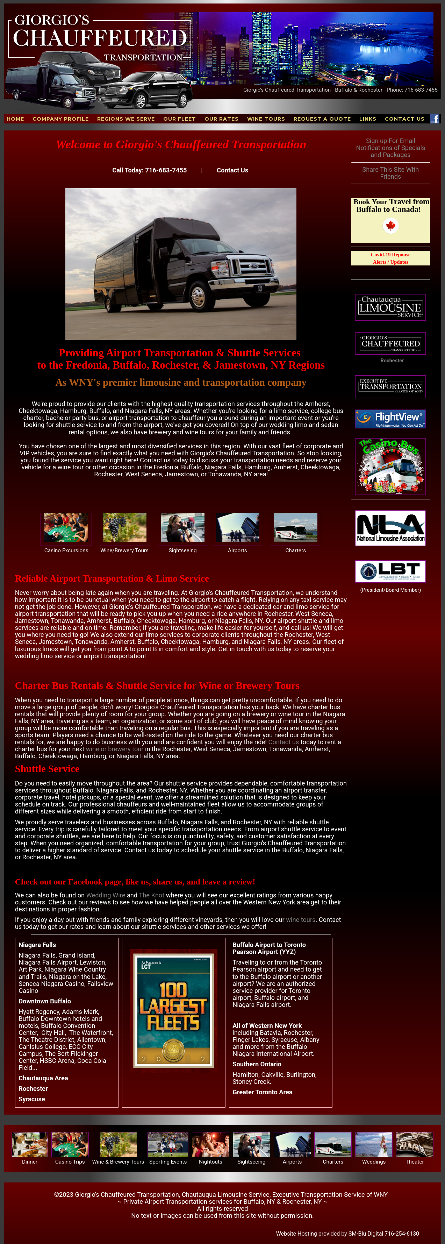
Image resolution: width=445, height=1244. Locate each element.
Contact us (155, 460)
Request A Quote (322, 119)
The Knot (151, 895)
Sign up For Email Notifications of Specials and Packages (390, 147)
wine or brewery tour (115, 749)
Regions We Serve (126, 119)
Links (367, 119)
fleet (288, 446)
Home (15, 119)
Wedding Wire (105, 895)
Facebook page (95, 881)
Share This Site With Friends (390, 173)
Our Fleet (179, 119)
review (241, 881)
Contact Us (405, 119)
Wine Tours (266, 119)
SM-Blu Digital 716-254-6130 (384, 1233)
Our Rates (221, 119)
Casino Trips (70, 1162)
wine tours (199, 432)
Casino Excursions (66, 550)
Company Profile (61, 119)
